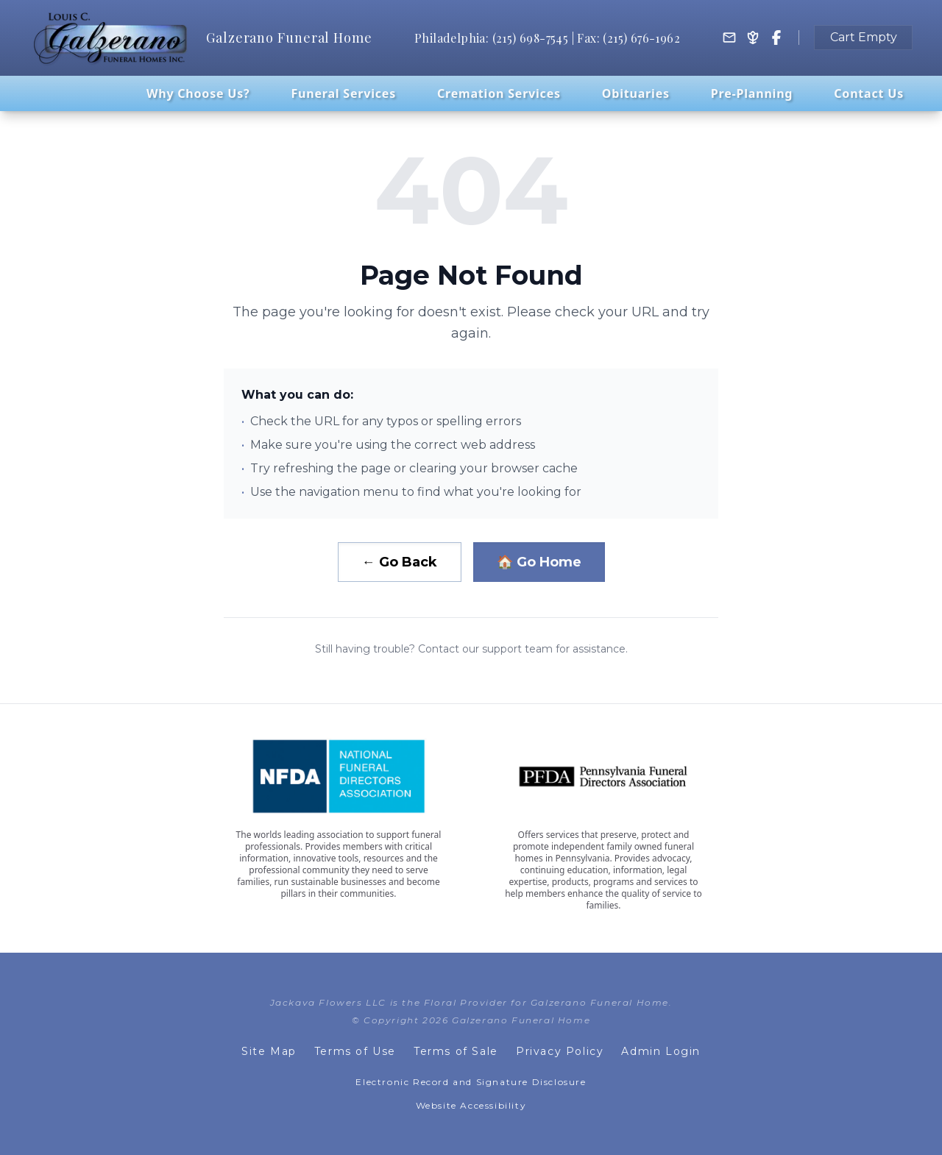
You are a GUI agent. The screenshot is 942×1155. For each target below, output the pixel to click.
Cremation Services (499, 93)
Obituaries (636, 93)
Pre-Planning (752, 93)
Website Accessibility (471, 1105)
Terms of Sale (456, 1051)
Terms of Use (355, 1051)
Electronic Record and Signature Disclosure (470, 1081)
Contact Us (869, 93)
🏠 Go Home (539, 562)
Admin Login (661, 1051)
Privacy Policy (559, 1051)
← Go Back (399, 562)
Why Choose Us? (198, 93)
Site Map (269, 1051)
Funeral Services (343, 93)
